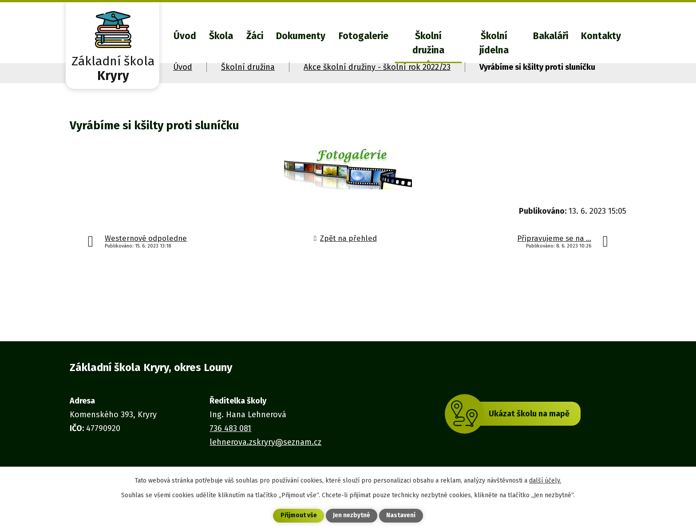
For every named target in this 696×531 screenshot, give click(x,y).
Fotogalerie (363, 36)
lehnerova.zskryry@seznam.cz (265, 442)
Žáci (254, 36)
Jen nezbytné (352, 515)
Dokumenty (300, 36)
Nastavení (401, 515)
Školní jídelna (494, 43)
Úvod (185, 36)
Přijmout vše (298, 515)
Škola (221, 36)
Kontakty (601, 36)
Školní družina (428, 43)
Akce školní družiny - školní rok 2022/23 (377, 67)
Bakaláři (550, 36)
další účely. (545, 480)
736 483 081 (230, 428)
